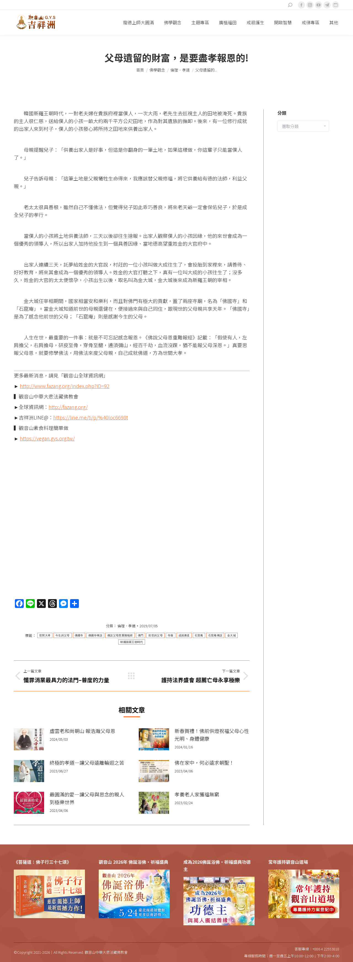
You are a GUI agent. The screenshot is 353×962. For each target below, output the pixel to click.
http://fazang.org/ (68, 406)
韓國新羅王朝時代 (131, 642)
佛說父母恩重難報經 (120, 635)
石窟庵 (199, 635)
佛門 (141, 635)
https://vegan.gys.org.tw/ (47, 438)
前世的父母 (155, 635)
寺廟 (170, 635)
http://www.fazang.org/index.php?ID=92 (64, 385)
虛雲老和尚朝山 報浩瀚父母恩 (82, 730)
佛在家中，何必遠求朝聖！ (204, 762)
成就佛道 (184, 635)
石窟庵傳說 (215, 635)
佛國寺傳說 (95, 635)
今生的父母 (62, 635)
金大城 (231, 635)
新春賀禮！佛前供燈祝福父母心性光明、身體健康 (212, 734)
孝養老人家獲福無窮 (197, 794)
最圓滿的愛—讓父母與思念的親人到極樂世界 (87, 798)
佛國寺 (79, 635)
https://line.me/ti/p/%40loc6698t (90, 417)
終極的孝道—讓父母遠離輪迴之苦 (87, 762)
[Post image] (29, 739)
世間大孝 (44, 635)
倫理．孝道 (126, 625)
